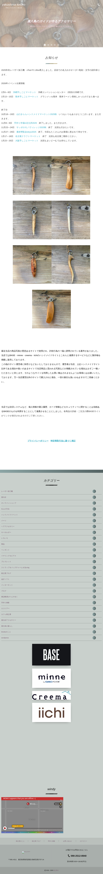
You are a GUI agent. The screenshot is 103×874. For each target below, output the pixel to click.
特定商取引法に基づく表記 (63, 441)
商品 (48, 544)
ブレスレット (48, 561)
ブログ (48, 591)
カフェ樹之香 (48, 614)
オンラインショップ (48, 503)
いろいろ (48, 538)
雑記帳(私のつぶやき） (48, 596)
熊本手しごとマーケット (26, 97)
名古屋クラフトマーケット (28, 136)
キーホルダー (48, 532)
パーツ (48, 520)
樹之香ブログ (48, 573)
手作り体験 (48, 602)
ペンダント (48, 550)
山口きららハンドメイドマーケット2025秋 (36, 114)
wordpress (48, 637)
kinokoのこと (48, 632)
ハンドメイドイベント (48, 514)
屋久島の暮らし (48, 626)
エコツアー (48, 608)
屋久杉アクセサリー (48, 620)
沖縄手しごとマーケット (24, 92)
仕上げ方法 (48, 509)
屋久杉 (48, 497)
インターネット (48, 585)
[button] (45, 45)
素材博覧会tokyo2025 (26, 132)
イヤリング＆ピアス (48, 555)
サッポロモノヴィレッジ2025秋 (31, 127)
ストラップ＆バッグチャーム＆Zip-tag (48, 567)
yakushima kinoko (13, 4)
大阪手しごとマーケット (26, 141)
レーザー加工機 (48, 491)
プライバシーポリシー (38, 441)
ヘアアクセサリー (48, 526)
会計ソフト (48, 579)
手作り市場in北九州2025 (25, 123)
